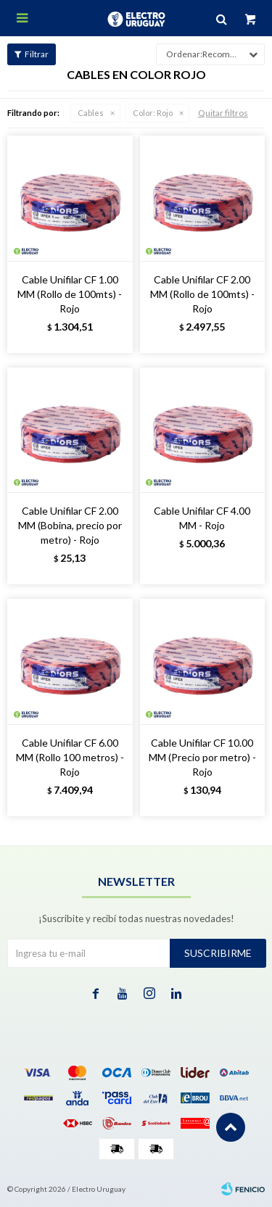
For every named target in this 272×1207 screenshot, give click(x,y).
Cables (91, 112)
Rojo (153, 112)
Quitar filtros (223, 112)
